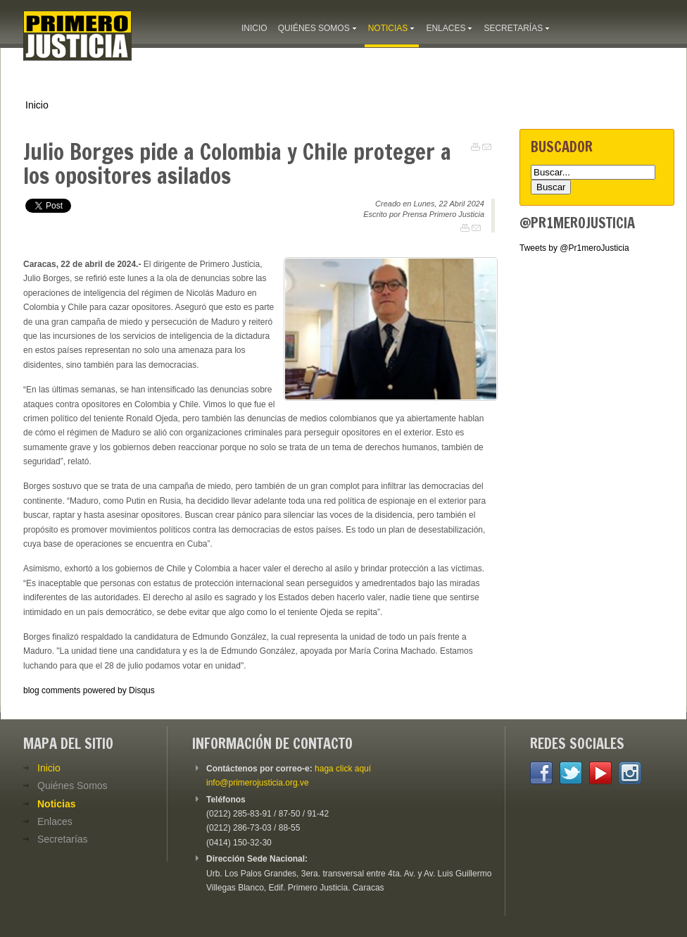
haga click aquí (343, 769)
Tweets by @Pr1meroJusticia (574, 248)
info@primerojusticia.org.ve (257, 783)
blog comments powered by (89, 690)
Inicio (37, 105)
